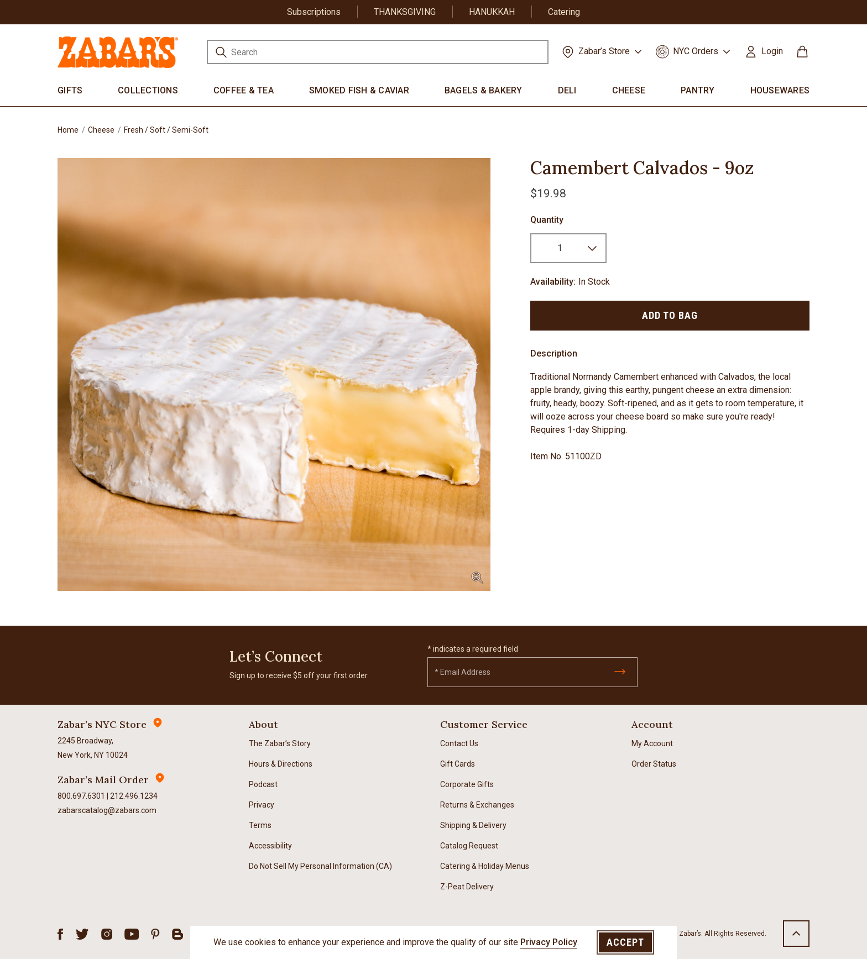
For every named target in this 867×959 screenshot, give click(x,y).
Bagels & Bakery (484, 90)
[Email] (532, 672)
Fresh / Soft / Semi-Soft (166, 129)
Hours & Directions (280, 763)
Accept (625, 942)
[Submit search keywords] (221, 53)
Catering (564, 12)
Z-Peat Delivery (467, 886)
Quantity (546, 219)
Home (68, 129)
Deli (567, 90)
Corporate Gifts (467, 784)
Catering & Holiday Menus (484, 866)
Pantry (698, 90)
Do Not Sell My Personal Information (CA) (320, 866)
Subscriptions (314, 12)
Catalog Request (469, 845)
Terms (260, 825)
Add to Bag (670, 315)
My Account (652, 743)
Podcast (263, 784)
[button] (763, 51)
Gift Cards (457, 763)
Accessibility (270, 845)
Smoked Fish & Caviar (359, 90)
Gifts (70, 90)
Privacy (261, 804)
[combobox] (378, 52)
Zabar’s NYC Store (102, 724)
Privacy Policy (548, 942)
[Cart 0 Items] (802, 55)
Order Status (653, 763)
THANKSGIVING (405, 12)
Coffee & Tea (243, 90)
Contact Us (459, 743)
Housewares (780, 90)
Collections (148, 90)
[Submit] (619, 671)
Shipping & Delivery (473, 825)
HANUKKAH (492, 12)
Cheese (629, 90)
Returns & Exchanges (477, 804)
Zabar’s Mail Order (103, 779)
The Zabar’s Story (280, 743)
